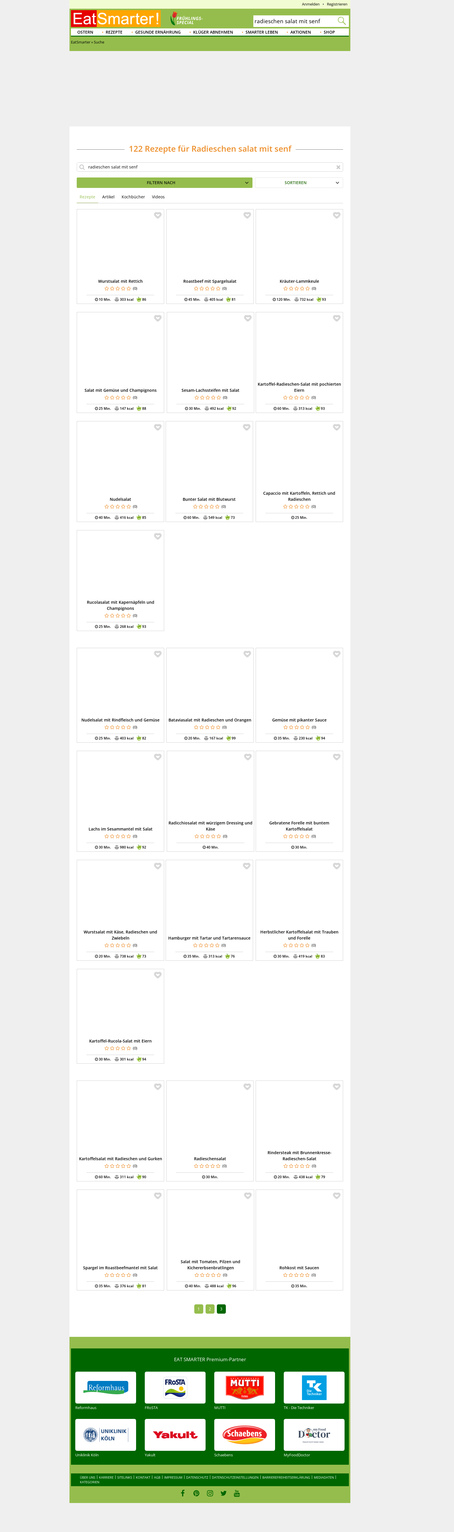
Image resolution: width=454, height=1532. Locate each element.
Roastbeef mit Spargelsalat (210, 281)
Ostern (85, 32)
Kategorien (89, 1482)
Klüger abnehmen (213, 32)
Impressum (173, 1477)
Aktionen (300, 32)
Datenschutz (197, 1477)
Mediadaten (324, 1477)
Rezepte (114, 32)
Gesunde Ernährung (158, 32)
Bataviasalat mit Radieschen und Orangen (210, 720)
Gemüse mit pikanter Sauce (299, 720)
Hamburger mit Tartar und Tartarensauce (209, 938)
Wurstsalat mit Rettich (120, 281)
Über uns (87, 1477)
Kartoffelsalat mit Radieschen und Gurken (120, 1158)
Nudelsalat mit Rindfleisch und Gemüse (120, 720)
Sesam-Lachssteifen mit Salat (210, 390)
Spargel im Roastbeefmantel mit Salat (120, 1267)
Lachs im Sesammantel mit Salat (121, 829)
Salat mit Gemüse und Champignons (121, 390)
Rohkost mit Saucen (299, 1267)
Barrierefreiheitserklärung (286, 1477)
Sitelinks (124, 1477)
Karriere (106, 1477)
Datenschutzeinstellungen (235, 1477)
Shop (329, 32)
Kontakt (143, 1477)
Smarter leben (262, 32)
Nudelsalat (120, 499)
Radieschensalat (210, 1158)
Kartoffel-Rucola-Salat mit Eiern (120, 1041)
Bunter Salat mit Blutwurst (209, 499)
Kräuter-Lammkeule (299, 281)
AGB (157, 1477)
